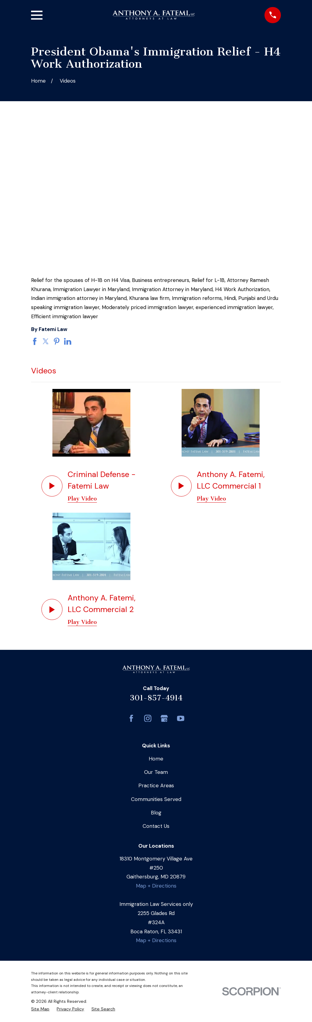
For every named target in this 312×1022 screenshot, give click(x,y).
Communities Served (156, 799)
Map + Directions (156, 885)
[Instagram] (147, 718)
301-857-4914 (156, 697)
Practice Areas (156, 785)
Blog (156, 812)
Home (156, 758)
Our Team (156, 772)
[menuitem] (40, 1009)
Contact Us (156, 826)
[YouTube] (180, 718)
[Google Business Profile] (164, 718)
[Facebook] (131, 718)
